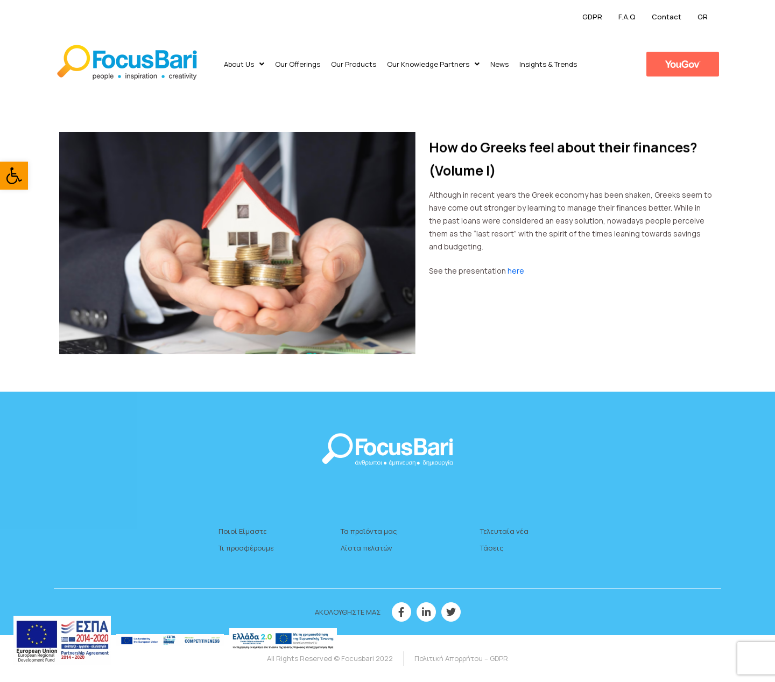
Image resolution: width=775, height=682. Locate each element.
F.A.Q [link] (627, 17)
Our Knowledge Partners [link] (433, 64)
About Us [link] (244, 64)
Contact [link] (666, 17)
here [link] (517, 271)
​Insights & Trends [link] (548, 64)
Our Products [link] (353, 64)
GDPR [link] (592, 17)
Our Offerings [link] (297, 64)
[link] (14, 176)
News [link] (499, 64)
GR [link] (703, 17)
